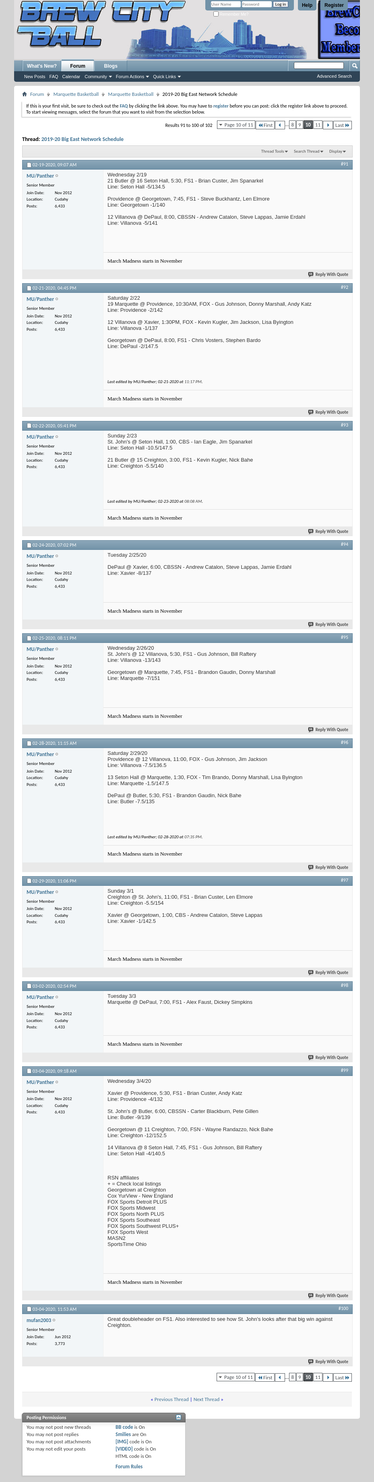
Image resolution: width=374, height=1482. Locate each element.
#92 (344, 287)
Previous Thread (172, 1399)
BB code (124, 1427)
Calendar (71, 76)
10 (308, 125)
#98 (344, 985)
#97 (344, 880)
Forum (77, 66)
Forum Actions (130, 76)
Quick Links (164, 76)
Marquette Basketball (76, 94)
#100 (343, 1308)
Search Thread (307, 151)
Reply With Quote (328, 274)
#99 (344, 1070)
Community (96, 76)
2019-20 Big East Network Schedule (82, 139)
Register (334, 5)
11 (317, 125)
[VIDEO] (124, 1449)
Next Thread (207, 1399)
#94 (344, 544)
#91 (344, 164)
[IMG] (122, 1441)
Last (342, 125)
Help (307, 5)
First (265, 125)
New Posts (34, 76)
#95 (344, 637)
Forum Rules (129, 1466)
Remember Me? (230, 14)
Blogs (111, 66)
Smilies (123, 1434)
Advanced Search (334, 76)
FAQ (54, 76)
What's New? (42, 66)
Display (335, 151)
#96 (344, 742)
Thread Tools (272, 151)
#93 (344, 425)
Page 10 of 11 (239, 125)
